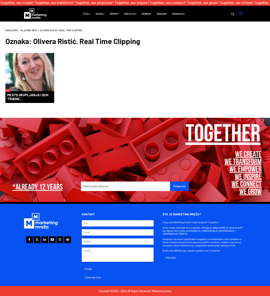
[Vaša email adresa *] (125, 186)
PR (8, 90)
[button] (232, 13)
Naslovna (11, 30)
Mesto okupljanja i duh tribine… (27, 97)
